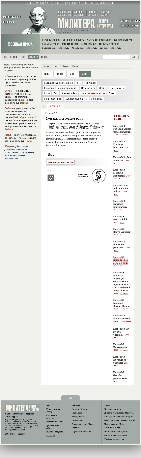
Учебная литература (114, 439)
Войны (8, 91)
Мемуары (129, 412)
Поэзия (75, 427)
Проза (51, 154)
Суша (23, 117)
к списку (55, 106)
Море (31, 117)
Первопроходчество (81, 431)
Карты (91, 424)
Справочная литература (115, 435)
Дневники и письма (114, 412)
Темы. (28, 141)
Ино (24, 57)
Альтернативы (79, 416)
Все (5, 57)
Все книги (51, 416)
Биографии (124, 135)
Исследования (111, 424)
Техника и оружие (112, 427)
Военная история (124, 416)
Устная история (79, 424)
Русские (14, 57)
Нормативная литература (116, 431)
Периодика (77, 412)
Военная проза (20, 44)
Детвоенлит (77, 420)
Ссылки (54, 431)
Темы (8, 135)
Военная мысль (127, 420)
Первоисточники (112, 409)
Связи (44, 57)
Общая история (111, 420)
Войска (9, 108)
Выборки (33, 57)
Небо (16, 117)
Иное (15, 120)
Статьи (84, 409)
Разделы (54, 421)
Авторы (75, 409)
